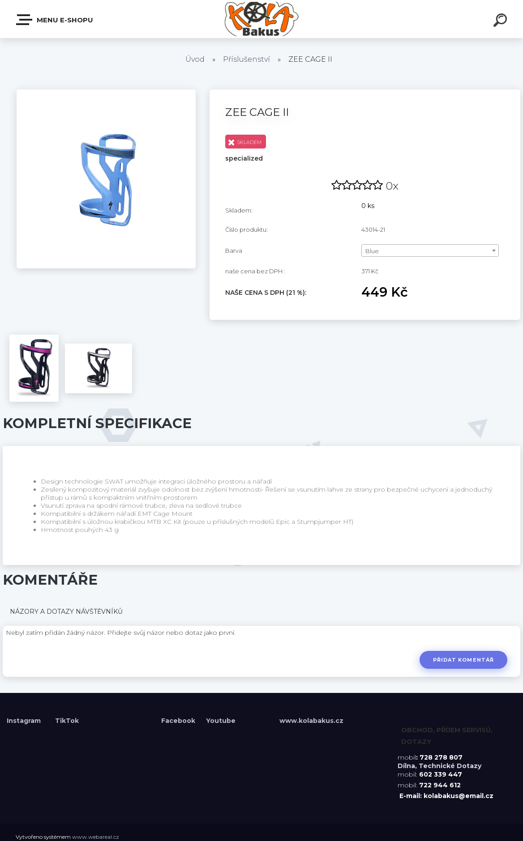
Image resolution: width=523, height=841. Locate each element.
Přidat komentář (463, 660)
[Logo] (261, 19)
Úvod (195, 59)
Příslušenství (246, 59)
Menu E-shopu (55, 19)
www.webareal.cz (95, 836)
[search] (501, 21)
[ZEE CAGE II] (106, 93)
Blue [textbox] (372, 251)
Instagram (25, 721)
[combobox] (430, 250)
